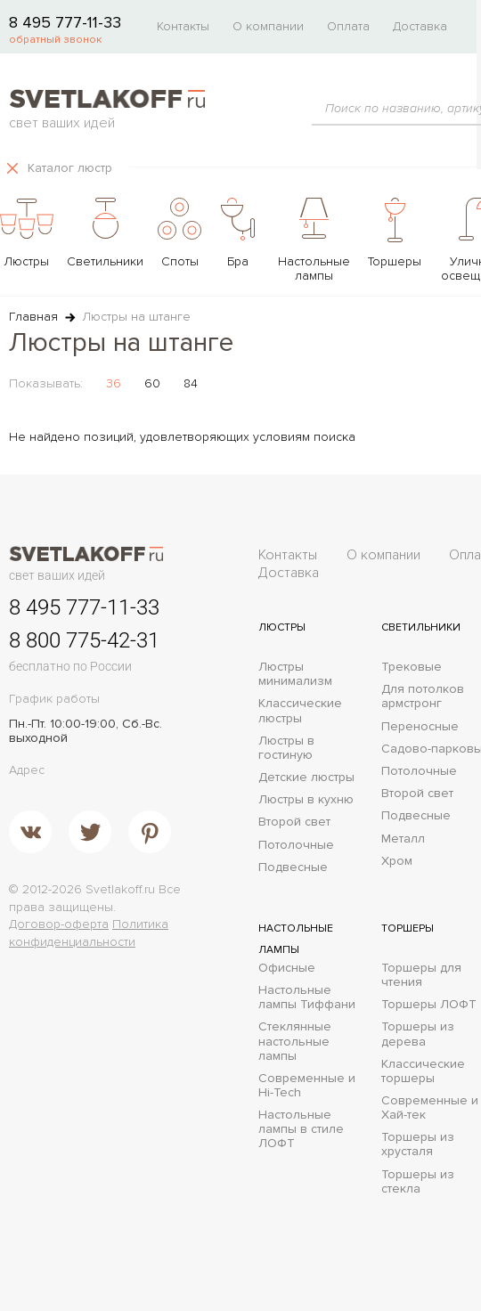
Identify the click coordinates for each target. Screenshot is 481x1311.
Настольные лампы (295, 939)
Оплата (348, 26)
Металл (403, 839)
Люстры (282, 627)
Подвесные (293, 867)
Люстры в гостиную (286, 748)
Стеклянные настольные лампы (294, 1041)
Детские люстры (306, 777)
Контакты (183, 26)
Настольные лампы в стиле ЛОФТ (301, 1129)
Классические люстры (300, 710)
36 (113, 383)
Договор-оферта (59, 924)
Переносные (420, 727)
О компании (268, 26)
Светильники (421, 627)
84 (190, 383)
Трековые (411, 667)
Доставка (420, 26)
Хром (396, 861)
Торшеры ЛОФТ (429, 1005)
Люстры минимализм (295, 674)
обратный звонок (55, 39)
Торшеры (407, 928)
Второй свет (294, 822)
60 (152, 383)
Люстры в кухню (306, 800)
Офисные (286, 968)
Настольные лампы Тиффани (306, 997)
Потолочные (296, 845)
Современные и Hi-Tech (306, 1085)
